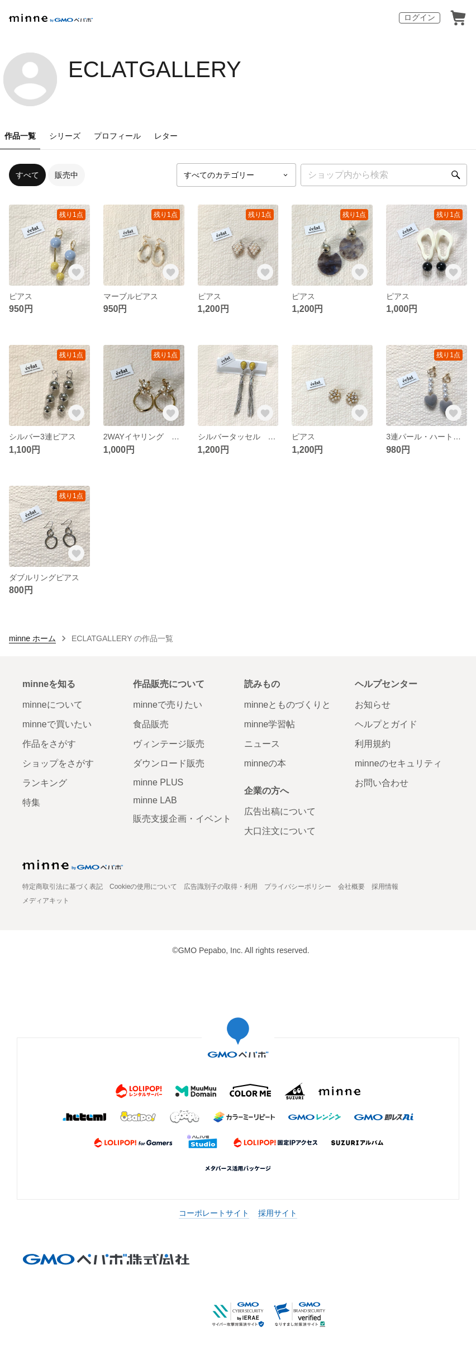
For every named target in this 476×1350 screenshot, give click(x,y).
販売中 (66, 174)
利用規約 (373, 744)
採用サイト (277, 1213)
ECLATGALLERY (154, 69)
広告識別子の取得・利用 (221, 886)
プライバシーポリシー (297, 886)
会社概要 (351, 886)
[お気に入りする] (76, 272)
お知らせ (373, 704)
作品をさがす (49, 744)
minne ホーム (32, 638)
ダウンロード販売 (168, 763)
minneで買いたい (57, 724)
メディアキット (45, 900)
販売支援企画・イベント (182, 818)
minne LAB (155, 800)
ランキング (44, 783)
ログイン (419, 17)
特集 (31, 802)
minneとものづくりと (287, 704)
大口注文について (280, 831)
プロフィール (117, 135)
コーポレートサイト (214, 1213)
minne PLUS (158, 782)
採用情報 (385, 886)
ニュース (262, 744)
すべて (27, 174)
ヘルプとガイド (386, 724)
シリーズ (64, 135)
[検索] (456, 175)
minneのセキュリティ (398, 763)
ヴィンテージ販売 (168, 744)
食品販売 (151, 724)
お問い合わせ (381, 783)
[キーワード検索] (384, 175)
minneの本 (265, 763)
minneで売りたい (167, 704)
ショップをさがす (58, 763)
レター (166, 135)
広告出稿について (280, 811)
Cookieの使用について (143, 886)
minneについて (52, 704)
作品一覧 (20, 135)
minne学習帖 (270, 724)
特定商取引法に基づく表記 (62, 886)
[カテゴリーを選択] (236, 175)
